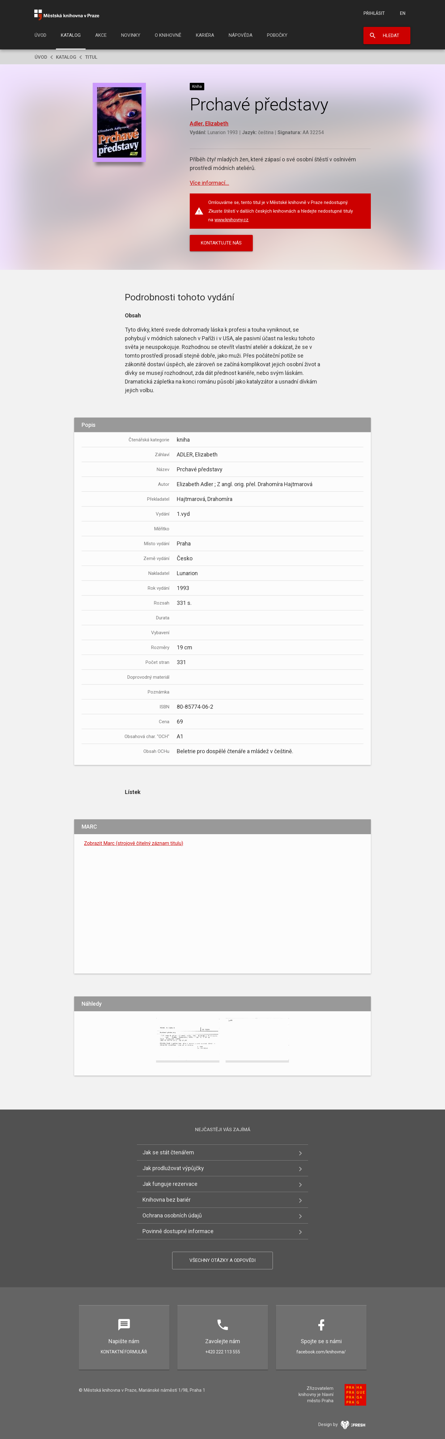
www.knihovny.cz (231, 220)
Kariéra (205, 35)
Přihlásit (374, 13)
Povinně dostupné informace (178, 1231)
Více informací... (209, 183)
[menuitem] (40, 37)
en (402, 13)
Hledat (391, 35)
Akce (101, 35)
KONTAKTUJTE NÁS (221, 243)
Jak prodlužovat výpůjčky (173, 1168)
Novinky (130, 35)
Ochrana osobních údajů (172, 1215)
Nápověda (240, 35)
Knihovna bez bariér (166, 1199)
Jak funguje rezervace (169, 1184)
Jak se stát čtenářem (168, 1152)
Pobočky (277, 35)
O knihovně (168, 35)
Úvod (40, 35)
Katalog (71, 35)
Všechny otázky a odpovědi (222, 1260)
